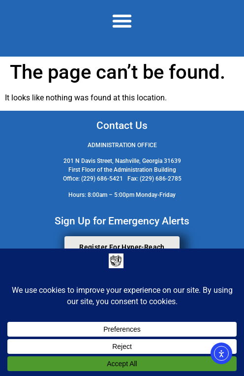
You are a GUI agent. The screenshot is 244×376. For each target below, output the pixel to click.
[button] (122, 20)
